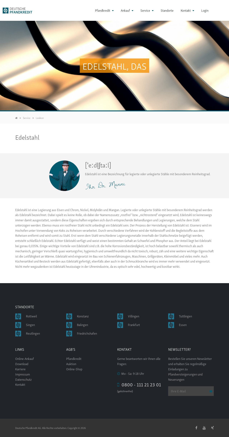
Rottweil (31, 315)
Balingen (82, 324)
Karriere (20, 368)
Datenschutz (23, 379)
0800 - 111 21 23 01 (139, 384)
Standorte (167, 10)
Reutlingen (33, 333)
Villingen (133, 315)
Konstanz (83, 315)
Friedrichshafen (87, 333)
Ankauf (125, 10)
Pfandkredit (102, 10)
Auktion (71, 363)
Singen (30, 324)
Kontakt (186, 10)
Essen (183, 324)
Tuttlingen (185, 315)
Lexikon (40, 118)
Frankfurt (134, 324)
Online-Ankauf (24, 358)
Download (21, 363)
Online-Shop (74, 368)
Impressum (22, 374)
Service (145, 10)
